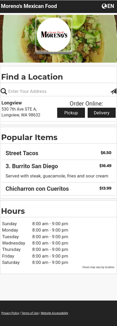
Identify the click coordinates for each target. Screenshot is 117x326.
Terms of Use (30, 313)
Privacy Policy (10, 313)
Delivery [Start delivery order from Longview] (102, 112)
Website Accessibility (54, 313)
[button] (108, 5)
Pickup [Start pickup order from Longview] (71, 112)
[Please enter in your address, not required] (58, 91)
